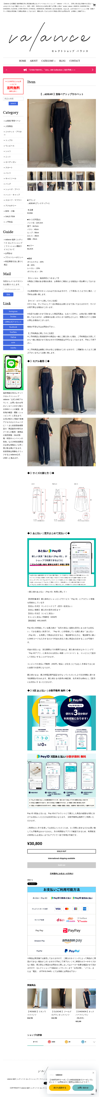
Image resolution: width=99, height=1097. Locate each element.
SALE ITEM (10, 216)
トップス (9, 140)
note (13, 342)
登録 (8, 294)
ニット (8, 157)
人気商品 (9, 126)
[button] (48, 61)
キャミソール (10, 178)
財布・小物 (9, 211)
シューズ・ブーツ (12, 189)
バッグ (8, 184)
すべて (35, 1042)
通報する (30, 880)
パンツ (8, 173)
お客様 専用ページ (12, 121)
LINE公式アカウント (13, 322)
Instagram (13, 311)
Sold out (61, 865)
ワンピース (9, 146)
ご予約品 (9, 222)
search (13, 103)
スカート (9, 167)
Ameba (13, 348)
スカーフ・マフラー (13, 200)
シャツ (8, 151)
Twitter (13, 316)
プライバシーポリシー (14, 257)
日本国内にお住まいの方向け (61, 874)
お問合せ (8, 253)
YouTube (13, 332)
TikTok (13, 337)
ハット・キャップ (12, 195)
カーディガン (10, 162)
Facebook (13, 327)
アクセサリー (10, 206)
